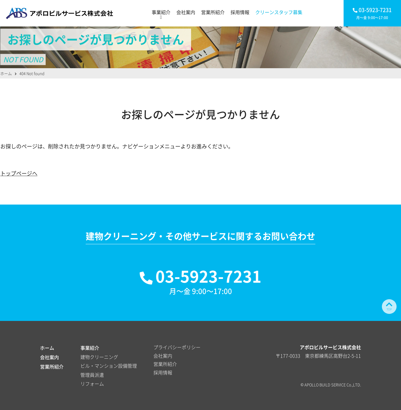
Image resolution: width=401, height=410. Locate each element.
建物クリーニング (99, 356)
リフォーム (92, 383)
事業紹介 (161, 12)
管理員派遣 (92, 374)
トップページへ (18, 173)
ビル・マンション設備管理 (108, 365)
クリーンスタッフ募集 (278, 12)
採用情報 (240, 12)
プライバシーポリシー (176, 347)
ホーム (47, 347)
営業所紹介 (213, 12)
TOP (389, 306)
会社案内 (185, 12)
